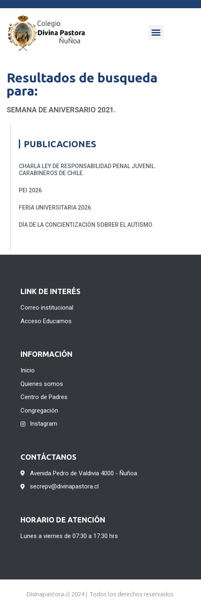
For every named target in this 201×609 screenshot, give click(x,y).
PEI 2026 (30, 190)
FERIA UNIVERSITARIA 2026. (56, 207)
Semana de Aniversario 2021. (61, 109)
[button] (156, 32)
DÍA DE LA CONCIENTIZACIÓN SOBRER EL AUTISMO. (86, 224)
